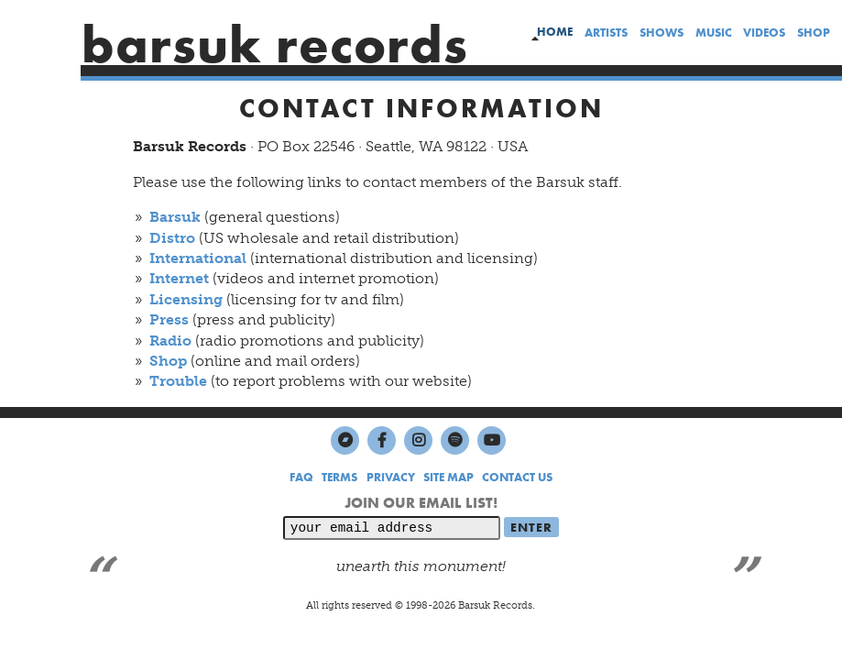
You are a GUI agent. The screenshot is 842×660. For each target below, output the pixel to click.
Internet (179, 278)
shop (813, 32)
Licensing (186, 299)
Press (169, 319)
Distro (172, 238)
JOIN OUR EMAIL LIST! (421, 502)
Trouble (178, 381)
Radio (170, 340)
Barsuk (175, 217)
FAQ (301, 477)
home (555, 31)
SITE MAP (448, 477)
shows (661, 32)
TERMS (339, 477)
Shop (168, 360)
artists (606, 32)
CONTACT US (517, 477)
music (713, 32)
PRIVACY (390, 477)
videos (764, 32)
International (197, 258)
